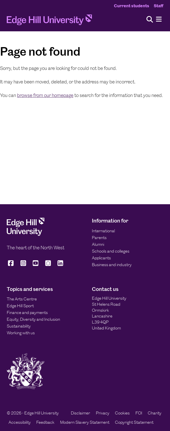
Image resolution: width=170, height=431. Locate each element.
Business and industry (112, 264)
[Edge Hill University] (25, 234)
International (103, 230)
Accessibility (20, 422)
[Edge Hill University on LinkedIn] (60, 265)
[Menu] (158, 19)
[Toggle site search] (149, 19)
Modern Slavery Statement (84, 422)
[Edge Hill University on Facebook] (12, 265)
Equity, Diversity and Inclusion (33, 319)
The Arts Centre (22, 298)
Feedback (45, 422)
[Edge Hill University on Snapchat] (48, 265)
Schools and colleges (110, 251)
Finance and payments (27, 312)
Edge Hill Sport (20, 305)
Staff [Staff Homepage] (158, 5)
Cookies (122, 412)
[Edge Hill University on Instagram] (23, 265)
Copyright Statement (134, 422)
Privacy (102, 412)
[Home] (49, 21)
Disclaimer (80, 412)
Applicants (101, 257)
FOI (138, 412)
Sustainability (19, 326)
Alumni (98, 244)
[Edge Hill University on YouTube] (35, 265)
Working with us (21, 332)
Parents (99, 237)
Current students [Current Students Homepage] (131, 5)
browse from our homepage (45, 95)
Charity (154, 412)
